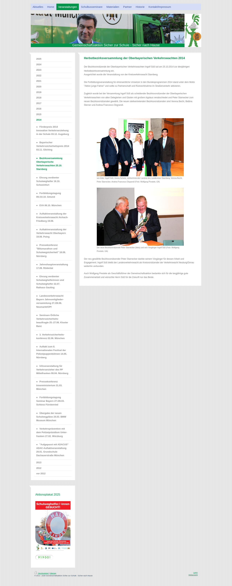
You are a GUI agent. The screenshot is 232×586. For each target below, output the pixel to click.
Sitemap (53, 573)
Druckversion (41, 573)
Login (195, 572)
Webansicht (193, 575)
